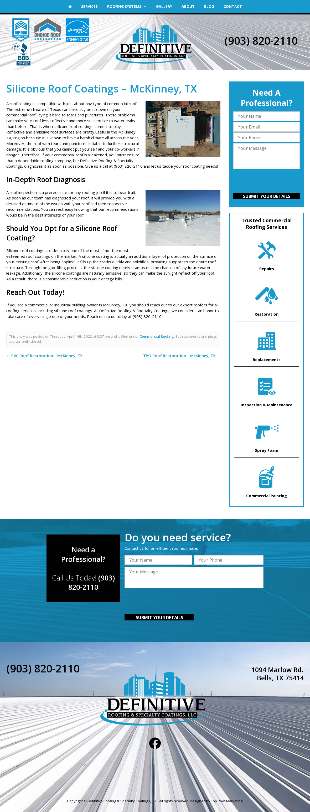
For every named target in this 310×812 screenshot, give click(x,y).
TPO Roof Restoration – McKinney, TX (181, 355)
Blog (209, 6)
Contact (233, 6)
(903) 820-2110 (261, 40)
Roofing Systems (127, 6)
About (188, 6)
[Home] (69, 6)
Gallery (164, 6)
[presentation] (266, 182)
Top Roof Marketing (226, 801)
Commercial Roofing (157, 336)
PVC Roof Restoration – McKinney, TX (44, 355)
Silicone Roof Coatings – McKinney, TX (101, 88)
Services (89, 6)
